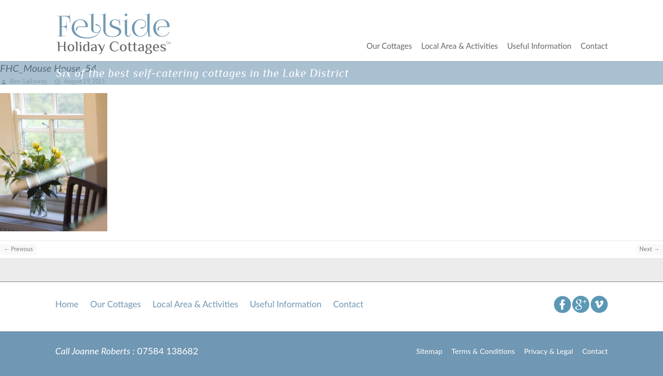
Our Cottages (389, 46)
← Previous (18, 249)
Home (67, 304)
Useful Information (539, 46)
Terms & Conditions (483, 351)
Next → (649, 249)
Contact (594, 46)
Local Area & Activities (459, 46)
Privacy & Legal (548, 351)
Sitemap (429, 351)
